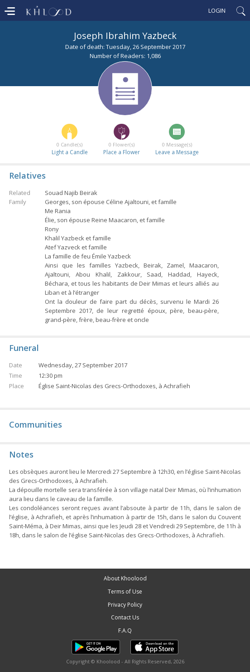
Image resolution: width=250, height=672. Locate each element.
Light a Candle (70, 152)
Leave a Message (177, 152)
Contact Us (125, 617)
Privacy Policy (125, 605)
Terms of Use (125, 591)
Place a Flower (121, 152)
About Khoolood (125, 578)
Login (217, 10)
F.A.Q (125, 630)
